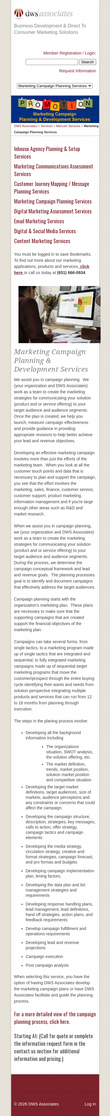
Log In (90, 1104)
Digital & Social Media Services (45, 231)
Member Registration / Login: (69, 53)
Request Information (77, 71)
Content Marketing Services (42, 241)
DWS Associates (25, 126)
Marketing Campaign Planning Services (53, 201)
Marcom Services (68, 126)
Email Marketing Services (39, 221)
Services (46, 126)
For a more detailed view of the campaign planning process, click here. (55, 1017)
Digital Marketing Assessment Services (53, 211)
